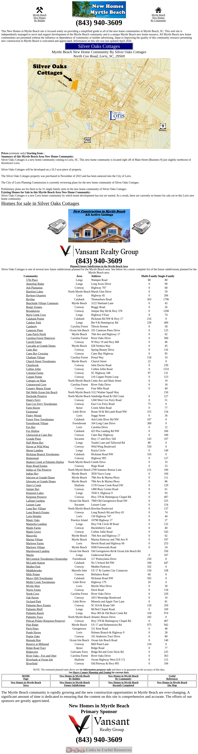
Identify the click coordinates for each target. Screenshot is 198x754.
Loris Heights (33, 516)
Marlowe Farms (35, 543)
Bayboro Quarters (36, 295)
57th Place (32, 280)
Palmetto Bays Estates (38, 605)
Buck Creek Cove (36, 314)
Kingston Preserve (36, 496)
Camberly (31, 326)
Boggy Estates (34, 307)
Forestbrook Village (37, 423)
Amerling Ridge (35, 283)
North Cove (32, 593)
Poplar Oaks (33, 636)
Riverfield (31, 663)
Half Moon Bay (35, 442)
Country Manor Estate (38, 388)
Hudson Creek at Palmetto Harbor (45, 462)
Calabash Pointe (35, 318)
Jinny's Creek (33, 485)
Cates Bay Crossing (37, 353)
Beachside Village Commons (42, 303)
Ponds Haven (33, 632)
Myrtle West (33, 586)
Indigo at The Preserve (38, 469)
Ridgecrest (32, 651)
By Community (158, 20)
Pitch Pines (32, 628)
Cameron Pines (34, 330)
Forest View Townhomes (40, 419)
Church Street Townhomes (41, 361)
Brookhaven (33, 311)
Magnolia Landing (36, 524)
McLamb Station (35, 562)
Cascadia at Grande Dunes (41, 345)
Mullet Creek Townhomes (40, 582)
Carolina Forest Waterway (40, 338)
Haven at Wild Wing (37, 446)
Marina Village (34, 539)
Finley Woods (34, 415)
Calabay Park (33, 322)
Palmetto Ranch (35, 613)
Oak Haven (32, 597)
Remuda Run (33, 640)
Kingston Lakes (35, 493)
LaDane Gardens (35, 500)
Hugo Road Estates (36, 465)
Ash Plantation (34, 287)
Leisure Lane (33, 504)
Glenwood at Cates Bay (39, 435)
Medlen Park (33, 566)
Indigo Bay (32, 473)
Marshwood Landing (37, 551)
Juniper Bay (32, 489)
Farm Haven (33, 407)
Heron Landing (34, 450)
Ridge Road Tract (36, 648)
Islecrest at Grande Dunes (40, 477)
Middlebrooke (34, 570)
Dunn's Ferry (33, 400)
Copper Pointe (34, 376)
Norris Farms (33, 589)
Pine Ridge (32, 624)
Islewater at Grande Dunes (41, 481)
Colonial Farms (34, 373)
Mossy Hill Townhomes (39, 578)
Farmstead (32, 411)
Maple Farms (33, 527)
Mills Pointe (33, 574)
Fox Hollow (33, 431)
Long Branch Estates (37, 512)
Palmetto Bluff (34, 609)
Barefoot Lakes (34, 291)
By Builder (39, 20)
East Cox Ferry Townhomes (41, 404)
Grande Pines (33, 438)
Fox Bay (31, 427)
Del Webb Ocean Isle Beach (41, 392)
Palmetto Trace (34, 617)
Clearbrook (32, 365)
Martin (30, 555)
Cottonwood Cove (36, 384)
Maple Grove (33, 531)
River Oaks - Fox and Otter (41, 655)
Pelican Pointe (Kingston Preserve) (45, 620)
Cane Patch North (36, 334)
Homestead (32, 458)
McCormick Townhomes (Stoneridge (46, 558)
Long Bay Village (36, 508)
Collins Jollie (33, 369)
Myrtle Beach (39, 15)
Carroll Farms (34, 342)
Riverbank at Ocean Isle (39, 659)
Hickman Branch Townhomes (42, 454)
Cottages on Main (36, 380)
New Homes (39, 17)
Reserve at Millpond (37, 644)
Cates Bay (32, 349)
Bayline (30, 299)
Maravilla (31, 535)
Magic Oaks (33, 520)
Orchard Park (33, 601)
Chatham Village (35, 357)
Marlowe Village (35, 547)
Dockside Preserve (36, 396)
